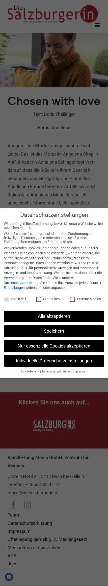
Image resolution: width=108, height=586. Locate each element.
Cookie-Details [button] (30, 371)
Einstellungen (14, 288)
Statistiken (48, 299)
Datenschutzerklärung (21, 283)
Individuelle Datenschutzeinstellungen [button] (54, 360)
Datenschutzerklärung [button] (56, 371)
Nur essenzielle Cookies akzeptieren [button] (54, 346)
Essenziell (15, 299)
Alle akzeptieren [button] (54, 316)
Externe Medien (85, 299)
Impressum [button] (80, 371)
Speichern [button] (54, 331)
